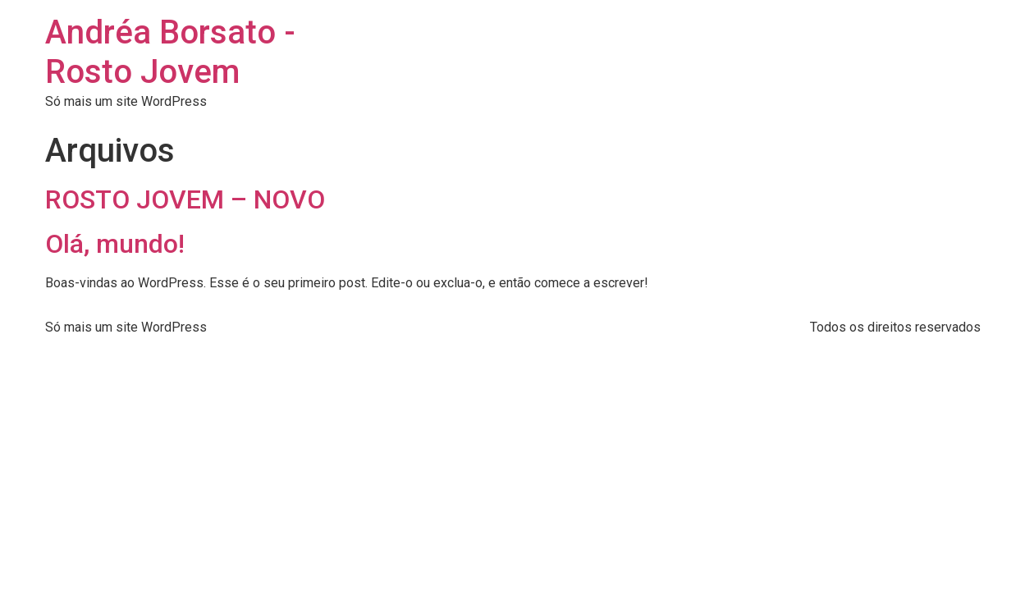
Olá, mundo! (115, 243)
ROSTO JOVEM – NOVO (185, 199)
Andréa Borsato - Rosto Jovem (170, 52)
